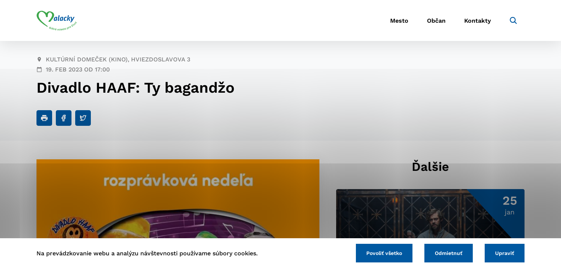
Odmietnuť (448, 253)
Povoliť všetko (384, 253)
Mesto (399, 20)
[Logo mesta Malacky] (56, 20)
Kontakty (477, 20)
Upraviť (504, 253)
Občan (436, 20)
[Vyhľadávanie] (513, 20)
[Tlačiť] (44, 118)
